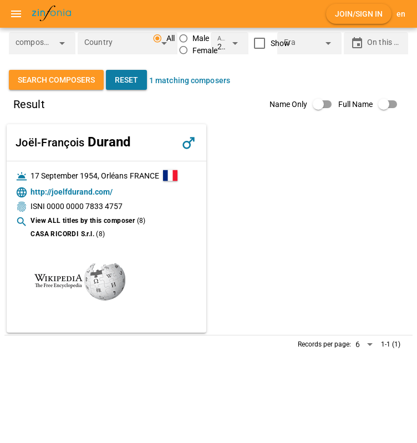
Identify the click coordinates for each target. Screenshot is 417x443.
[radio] (194, 38)
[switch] (303, 104)
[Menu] (16, 13)
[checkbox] (269, 43)
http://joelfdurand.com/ (71, 191)
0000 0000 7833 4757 (85, 206)
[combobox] (34, 46)
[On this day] (384, 43)
